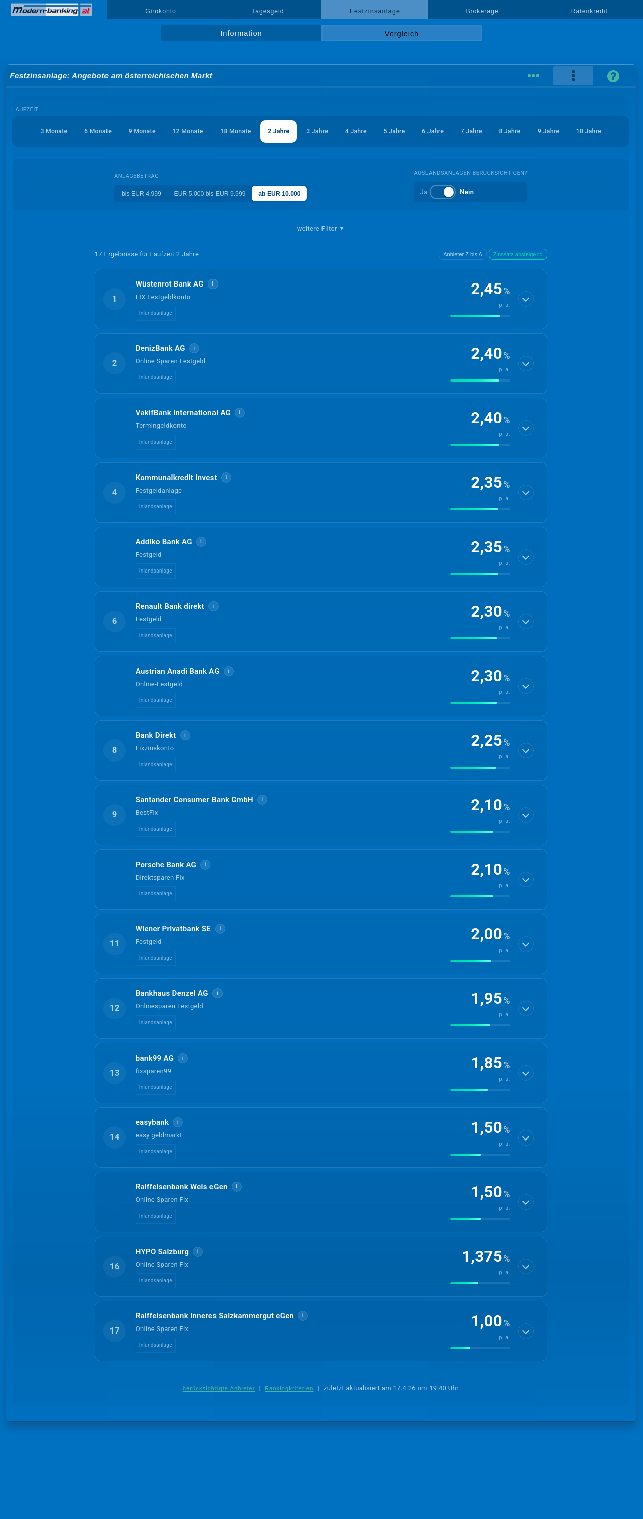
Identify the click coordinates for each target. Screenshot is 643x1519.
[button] (321, 323)
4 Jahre (381, 131)
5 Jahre (423, 131)
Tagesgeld (268, 11)
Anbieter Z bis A (462, 278)
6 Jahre (465, 131)
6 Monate (100, 131)
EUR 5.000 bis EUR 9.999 (213, 217)
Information (241, 33)
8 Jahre (549, 131)
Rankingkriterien (289, 1412)
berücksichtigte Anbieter (219, 1412)
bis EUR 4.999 (138, 217)
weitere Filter (321, 252)
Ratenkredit (589, 11)
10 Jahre (320, 155)
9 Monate (148, 131)
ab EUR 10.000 (289, 217)
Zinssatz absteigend (518, 278)
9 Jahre (591, 131)
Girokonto (160, 11)
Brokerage (482, 11)
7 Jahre (507, 131)
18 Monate (250, 131)
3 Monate (53, 131)
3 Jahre (339, 131)
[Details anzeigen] (526, 323)
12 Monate (198, 131)
